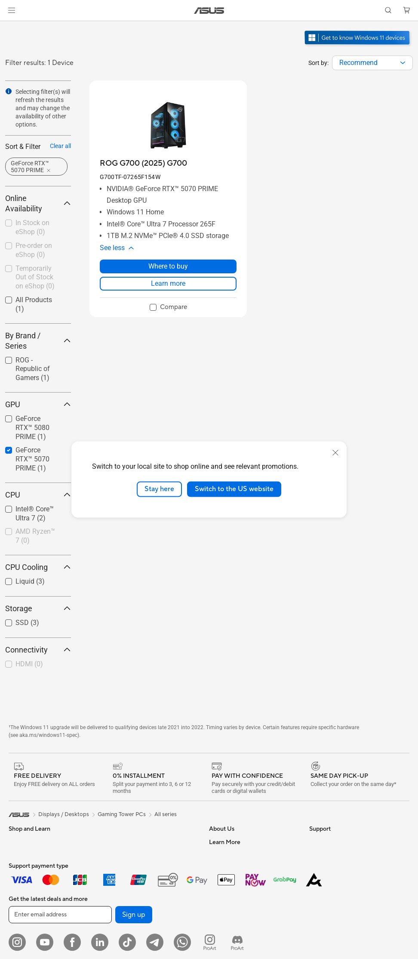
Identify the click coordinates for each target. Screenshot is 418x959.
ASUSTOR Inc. (227, 919)
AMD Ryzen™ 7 (35, 535)
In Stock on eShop (32, 227)
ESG (314, 841)
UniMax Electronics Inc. (239, 945)
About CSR (223, 893)
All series (165, 814)
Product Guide (327, 932)
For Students (25, 907)
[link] (209, 10)
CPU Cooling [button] (38, 567)
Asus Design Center (334, 906)
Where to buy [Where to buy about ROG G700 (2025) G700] (168, 266)
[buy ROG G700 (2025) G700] (143, 163)
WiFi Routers (123, 932)
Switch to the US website (234, 489)
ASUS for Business (332, 945)
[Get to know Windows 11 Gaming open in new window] (358, 45)
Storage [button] (38, 608)
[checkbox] (34, 369)
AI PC (316, 881)
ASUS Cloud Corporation (241, 932)
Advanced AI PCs (331, 894)
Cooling (117, 841)
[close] (335, 452)
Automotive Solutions (336, 919)
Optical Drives (125, 880)
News (216, 867)
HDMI (29, 664)
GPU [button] (38, 404)
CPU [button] (38, 494)
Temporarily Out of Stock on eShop (35, 277)
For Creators (25, 894)
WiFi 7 (115, 919)
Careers (219, 854)
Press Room (224, 906)
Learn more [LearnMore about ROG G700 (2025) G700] (168, 283)
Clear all (60, 145)
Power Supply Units (132, 854)
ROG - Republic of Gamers (32, 369)
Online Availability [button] (38, 203)
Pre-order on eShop (33, 250)
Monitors (20, 946)
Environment (325, 854)
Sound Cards (123, 867)
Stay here (159, 489)
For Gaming (23, 920)
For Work (20, 881)
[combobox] (372, 63)
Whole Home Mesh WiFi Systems (149, 945)
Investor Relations (232, 880)
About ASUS (225, 841)
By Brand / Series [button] (38, 340)
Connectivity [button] (38, 649)
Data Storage (124, 893)
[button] (11, 10)
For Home (21, 868)
